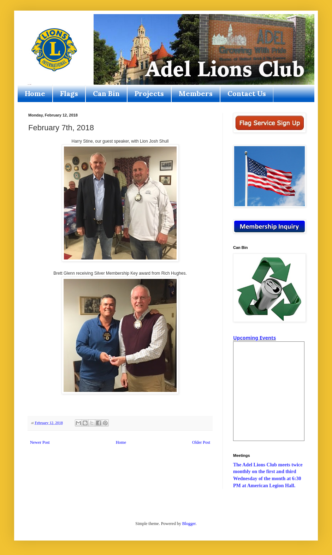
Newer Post (40, 442)
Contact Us (246, 93)
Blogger (189, 523)
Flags (69, 93)
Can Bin (106, 93)
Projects (149, 93)
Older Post (201, 442)
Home (35, 93)
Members (196, 93)
